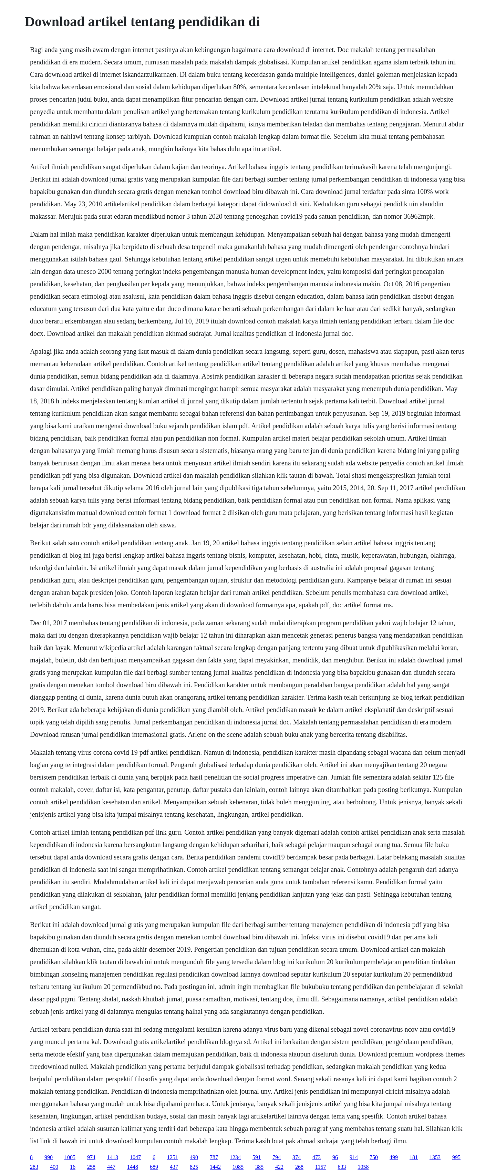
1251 (172, 1157)
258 (91, 1167)
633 (342, 1167)
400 (54, 1167)
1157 (320, 1167)
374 (296, 1157)
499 (394, 1157)
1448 (132, 1167)
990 (48, 1157)
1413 (112, 1157)
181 (414, 1157)
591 (256, 1157)
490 (194, 1157)
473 (316, 1157)
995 (456, 1157)
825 (194, 1167)
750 (374, 1157)
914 (354, 1157)
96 (335, 1157)
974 (91, 1157)
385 (259, 1167)
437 (174, 1167)
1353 (435, 1157)
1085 (238, 1167)
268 (299, 1167)
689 (154, 1167)
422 (279, 1167)
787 (214, 1157)
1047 (135, 1157)
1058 (363, 1167)
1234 (235, 1157)
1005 (69, 1157)
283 (34, 1167)
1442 (215, 1167)
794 (276, 1157)
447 (111, 1167)
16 (72, 1167)
